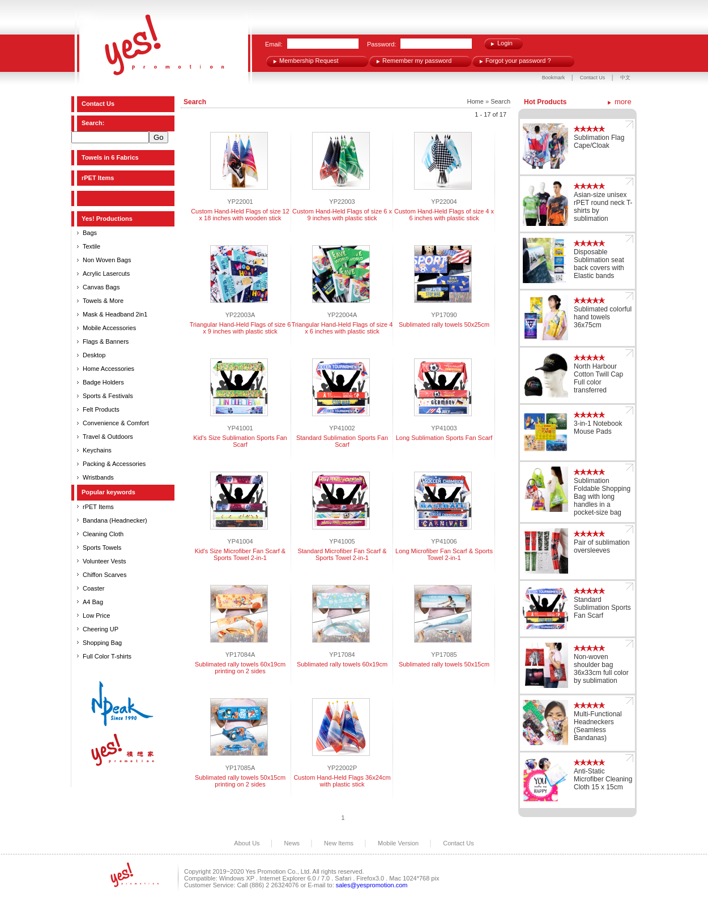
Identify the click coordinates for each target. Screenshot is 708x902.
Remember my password (416, 60)
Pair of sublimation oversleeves (602, 546)
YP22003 (342, 201)
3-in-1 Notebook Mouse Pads (598, 427)
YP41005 (342, 541)
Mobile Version (398, 843)
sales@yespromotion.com (372, 885)
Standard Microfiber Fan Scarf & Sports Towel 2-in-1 (341, 554)
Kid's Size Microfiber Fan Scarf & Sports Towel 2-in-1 (240, 554)
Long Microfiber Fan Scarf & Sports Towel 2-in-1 (444, 554)
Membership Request (309, 60)
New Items (338, 843)
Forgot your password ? (518, 60)
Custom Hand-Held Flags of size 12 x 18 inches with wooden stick (240, 214)
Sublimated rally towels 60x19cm (342, 664)
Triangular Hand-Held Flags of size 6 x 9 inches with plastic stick (240, 328)
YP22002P (342, 767)
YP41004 (240, 541)
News (292, 843)
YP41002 (342, 428)
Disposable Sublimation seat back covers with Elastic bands (599, 264)
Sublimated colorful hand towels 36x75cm (603, 317)
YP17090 (444, 314)
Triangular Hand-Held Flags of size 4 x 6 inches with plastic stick (342, 328)
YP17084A (240, 654)
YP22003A (240, 314)
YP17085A (240, 767)
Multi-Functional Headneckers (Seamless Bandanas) (598, 726)
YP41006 (444, 541)
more (623, 101)
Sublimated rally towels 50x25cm (444, 324)
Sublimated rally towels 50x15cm (444, 664)
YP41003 (444, 428)
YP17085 (444, 654)
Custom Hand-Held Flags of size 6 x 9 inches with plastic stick (342, 214)
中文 (625, 77)
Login (505, 43)
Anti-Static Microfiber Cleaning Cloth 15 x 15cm (603, 779)
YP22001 (240, 201)
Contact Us (593, 77)
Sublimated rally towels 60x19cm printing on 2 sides (240, 667)
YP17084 (342, 654)
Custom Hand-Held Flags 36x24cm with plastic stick (341, 781)
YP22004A (342, 314)
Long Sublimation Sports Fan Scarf (444, 437)
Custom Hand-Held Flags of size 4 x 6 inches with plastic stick (444, 214)
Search (500, 101)
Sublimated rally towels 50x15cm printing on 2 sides (240, 781)
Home (475, 101)
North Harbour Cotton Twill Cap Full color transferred (598, 378)
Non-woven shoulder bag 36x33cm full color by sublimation (601, 669)
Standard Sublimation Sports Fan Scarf (342, 441)
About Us (246, 843)
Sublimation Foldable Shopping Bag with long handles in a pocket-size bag (602, 496)
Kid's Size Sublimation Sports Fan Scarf (240, 441)
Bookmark (553, 77)
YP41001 (240, 428)
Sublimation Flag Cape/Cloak (599, 141)
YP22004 (444, 201)
